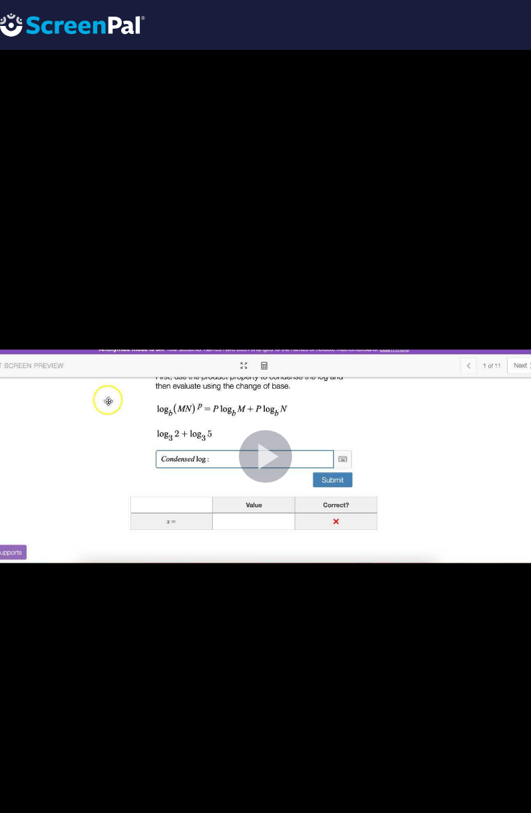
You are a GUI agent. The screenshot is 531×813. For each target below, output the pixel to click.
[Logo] (72, 24)
